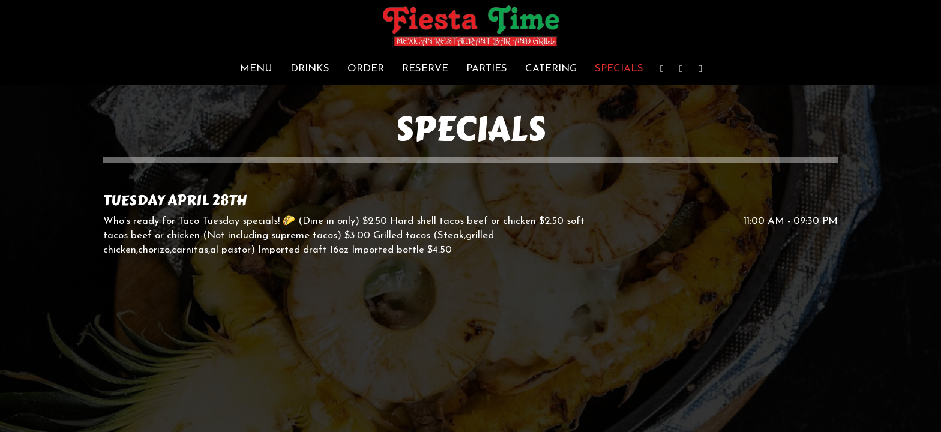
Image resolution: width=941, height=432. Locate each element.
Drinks (309, 69)
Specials (619, 69)
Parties (486, 69)
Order (365, 69)
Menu (256, 69)
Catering (551, 69)
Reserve (425, 69)
